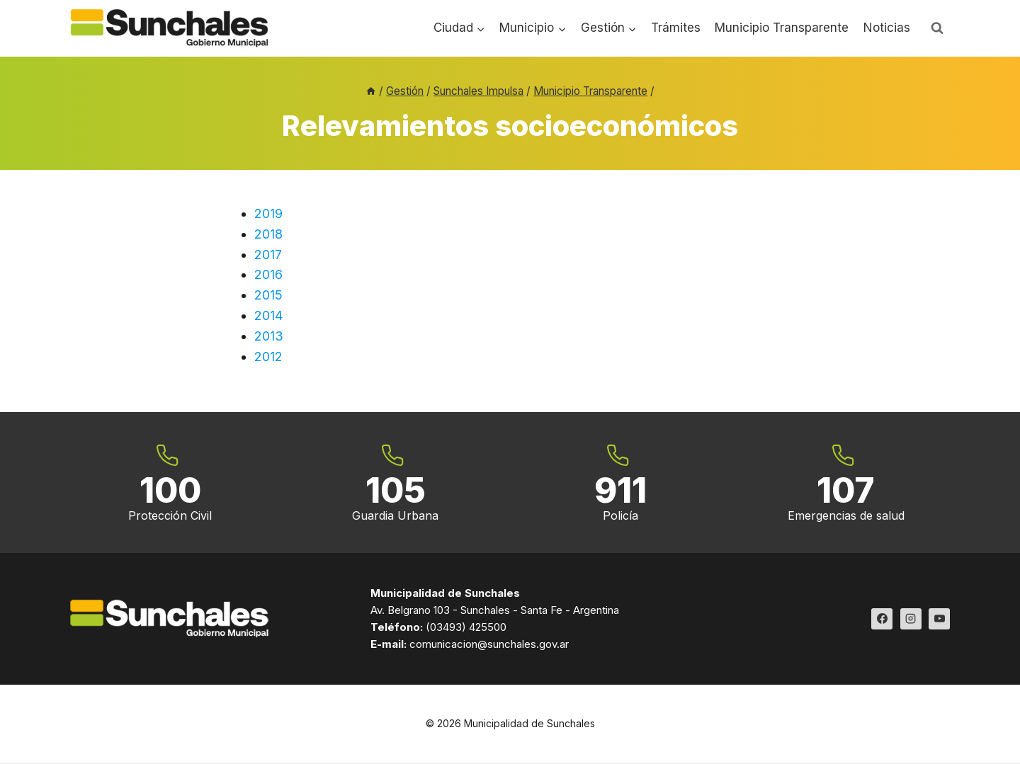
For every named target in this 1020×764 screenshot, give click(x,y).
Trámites (676, 28)
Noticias (886, 28)
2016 (268, 274)
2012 (268, 356)
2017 (268, 254)
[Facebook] (881, 619)
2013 (268, 336)
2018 (268, 234)
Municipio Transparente (782, 28)
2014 (268, 315)
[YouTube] (939, 619)
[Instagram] (911, 619)
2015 (268, 294)
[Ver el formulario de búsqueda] (937, 28)
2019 (268, 213)
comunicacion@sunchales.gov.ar (489, 644)
